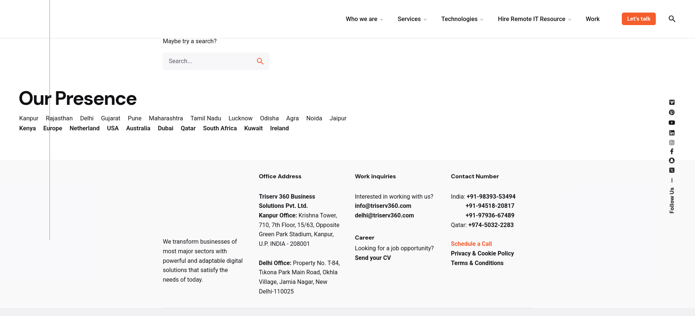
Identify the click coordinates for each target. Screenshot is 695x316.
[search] (260, 61)
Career (364, 237)
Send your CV (373, 257)
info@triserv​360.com (383, 205)
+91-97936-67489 (490, 215)
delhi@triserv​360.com (384, 215)
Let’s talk (638, 19)
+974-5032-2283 (491, 225)
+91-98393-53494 (491, 196)
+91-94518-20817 (490, 205)
